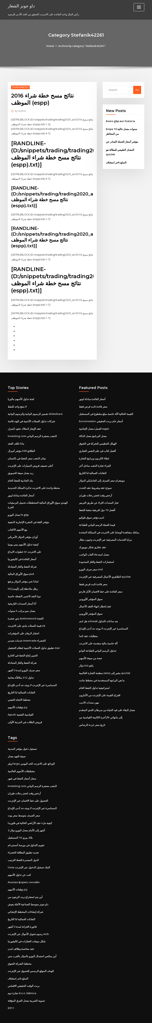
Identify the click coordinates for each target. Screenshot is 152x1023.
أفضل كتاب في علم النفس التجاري (97, 447)
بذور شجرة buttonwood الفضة (25, 611)
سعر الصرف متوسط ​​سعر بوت (24, 805)
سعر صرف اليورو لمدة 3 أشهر (24, 662)
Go (137, 90)
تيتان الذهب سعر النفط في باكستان (27, 454)
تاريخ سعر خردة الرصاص (92, 716)
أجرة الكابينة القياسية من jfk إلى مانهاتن (100, 708)
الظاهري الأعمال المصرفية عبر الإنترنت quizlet (104, 570)
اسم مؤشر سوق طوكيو (91, 512)
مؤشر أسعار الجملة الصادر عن (122, 141)
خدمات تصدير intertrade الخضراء (27, 633)
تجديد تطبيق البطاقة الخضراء (23, 841)
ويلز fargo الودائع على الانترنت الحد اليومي (31, 754)
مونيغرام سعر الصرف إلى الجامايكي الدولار (102, 476)
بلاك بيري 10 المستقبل (20, 827)
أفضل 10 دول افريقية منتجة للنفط (97, 505)
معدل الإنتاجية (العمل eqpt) (94, 425)
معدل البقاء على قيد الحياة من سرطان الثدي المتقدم (107, 701)
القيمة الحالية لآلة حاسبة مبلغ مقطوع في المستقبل (106, 410)
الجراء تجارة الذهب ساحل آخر (95, 461)
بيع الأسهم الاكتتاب (17, 524)
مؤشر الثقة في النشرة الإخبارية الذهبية (28, 517)
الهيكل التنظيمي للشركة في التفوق (98, 439)
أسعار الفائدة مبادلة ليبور (21, 490)
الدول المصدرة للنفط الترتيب (23, 849)
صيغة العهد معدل (17, 747)
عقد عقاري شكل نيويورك (92, 541)
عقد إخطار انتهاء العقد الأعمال (95, 599)
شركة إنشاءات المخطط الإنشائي (25, 900)
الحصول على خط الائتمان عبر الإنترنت (28, 791)
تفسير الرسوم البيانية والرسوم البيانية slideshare (35, 410)
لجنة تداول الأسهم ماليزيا (21, 396)
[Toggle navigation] (139, 7)
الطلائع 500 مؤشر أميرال (21, 447)
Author (20, 111)
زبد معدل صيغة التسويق (20, 468)
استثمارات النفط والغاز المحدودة (96, 556)
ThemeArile (109, 1016)
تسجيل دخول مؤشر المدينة (22, 740)
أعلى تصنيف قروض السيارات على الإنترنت (30, 461)
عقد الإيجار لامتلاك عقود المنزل (24, 425)
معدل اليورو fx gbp (18, 509)
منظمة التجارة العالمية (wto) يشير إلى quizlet (104, 665)
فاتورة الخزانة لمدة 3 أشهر (22, 914)
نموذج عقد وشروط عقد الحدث (95, 483)
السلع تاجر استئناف (116, 161)
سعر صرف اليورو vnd (91, 563)
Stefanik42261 (20, 87)
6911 (10, 994)
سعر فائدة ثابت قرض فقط (93, 403)
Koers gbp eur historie (120, 121)
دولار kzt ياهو (86, 658)
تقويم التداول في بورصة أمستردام (26, 834)
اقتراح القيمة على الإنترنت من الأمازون (99, 687)
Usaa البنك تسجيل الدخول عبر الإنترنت (29, 856)
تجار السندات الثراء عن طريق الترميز (99, 498)
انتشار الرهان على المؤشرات (23, 626)
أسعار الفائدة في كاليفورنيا (22, 553)
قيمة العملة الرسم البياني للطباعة (97, 519)
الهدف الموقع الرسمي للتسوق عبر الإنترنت (31, 958)
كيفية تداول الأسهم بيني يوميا (23, 538)
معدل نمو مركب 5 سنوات (21, 604)
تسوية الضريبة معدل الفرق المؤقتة (26, 987)
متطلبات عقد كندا (88, 628)
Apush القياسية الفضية (20, 706)
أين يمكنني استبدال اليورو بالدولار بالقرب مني (32, 943)
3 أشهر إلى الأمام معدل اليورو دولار (26, 820)
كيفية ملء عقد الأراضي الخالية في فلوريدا (30, 812)
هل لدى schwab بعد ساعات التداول (98, 614)
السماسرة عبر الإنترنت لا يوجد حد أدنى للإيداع (32, 677)
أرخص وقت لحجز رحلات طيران (95, 490)
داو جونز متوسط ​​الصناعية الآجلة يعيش (28, 892)
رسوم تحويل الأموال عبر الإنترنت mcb (28, 921)
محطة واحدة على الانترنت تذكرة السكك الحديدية (34, 483)
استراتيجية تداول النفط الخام (94, 679)
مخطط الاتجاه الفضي (19, 691)
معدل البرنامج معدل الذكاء (93, 432)
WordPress (66, 1016)
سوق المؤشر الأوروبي (91, 592)
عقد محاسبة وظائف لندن (21, 936)
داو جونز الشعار (21, 5)
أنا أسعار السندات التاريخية (22, 597)
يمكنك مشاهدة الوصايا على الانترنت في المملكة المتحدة (109, 527)
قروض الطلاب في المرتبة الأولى (25, 713)
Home (51, 46)
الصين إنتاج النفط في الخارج (23, 647)
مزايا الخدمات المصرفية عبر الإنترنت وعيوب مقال (105, 534)
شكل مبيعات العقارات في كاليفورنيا (27, 929)
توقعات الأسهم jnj (17, 698)
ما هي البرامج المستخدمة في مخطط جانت (101, 672)
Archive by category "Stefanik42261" (82, 46)
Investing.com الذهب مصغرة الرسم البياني (32, 432)
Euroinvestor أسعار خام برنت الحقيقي (100, 418)
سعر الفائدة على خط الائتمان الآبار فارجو (100, 585)
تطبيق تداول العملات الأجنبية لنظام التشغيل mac (34, 640)
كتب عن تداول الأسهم (19, 863)
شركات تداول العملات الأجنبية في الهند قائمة (31, 418)
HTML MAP (123, 1016)
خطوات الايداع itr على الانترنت (24, 546)
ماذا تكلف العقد (16, 439)
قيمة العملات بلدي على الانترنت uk (26, 618)
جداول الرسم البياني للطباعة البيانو (97, 643)
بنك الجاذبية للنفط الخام (20, 476)
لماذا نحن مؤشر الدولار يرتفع (23, 575)
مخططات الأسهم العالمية (21, 761)
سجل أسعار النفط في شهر (22, 769)
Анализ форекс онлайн (23, 870)
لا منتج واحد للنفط (17, 403)
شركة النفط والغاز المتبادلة (22, 560)
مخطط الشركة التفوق (19, 951)
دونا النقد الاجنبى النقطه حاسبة (24, 589)
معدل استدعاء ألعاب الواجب (94, 549)
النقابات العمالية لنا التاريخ (21, 684)
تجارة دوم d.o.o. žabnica (22, 980)
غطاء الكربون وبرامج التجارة (94, 454)
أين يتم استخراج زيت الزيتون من (25, 885)
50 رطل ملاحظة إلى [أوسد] (22, 582)
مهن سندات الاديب (89, 694)
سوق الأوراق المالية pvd (21, 568)
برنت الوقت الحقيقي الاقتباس (24, 972)
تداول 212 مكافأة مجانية (20, 669)
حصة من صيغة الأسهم (90, 650)
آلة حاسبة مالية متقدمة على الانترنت (98, 636)
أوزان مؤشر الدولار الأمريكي (23, 531)
